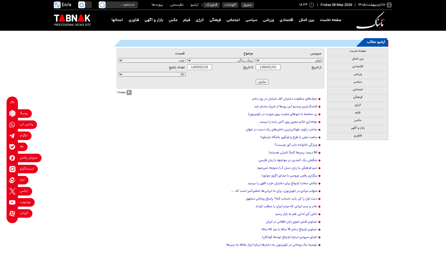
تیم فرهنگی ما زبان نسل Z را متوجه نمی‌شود (287, 168)
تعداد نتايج (177, 67)
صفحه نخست (330, 20)
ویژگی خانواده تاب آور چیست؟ (295, 145)
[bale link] (12, 146)
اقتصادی (286, 20)
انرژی (200, 20)
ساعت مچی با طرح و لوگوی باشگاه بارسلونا (289, 137)
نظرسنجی (176, 5)
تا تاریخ (248, 67)
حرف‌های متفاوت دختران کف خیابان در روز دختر (284, 99)
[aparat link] (12, 213)
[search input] (118, 4)
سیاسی (251, 20)
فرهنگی (215, 20)
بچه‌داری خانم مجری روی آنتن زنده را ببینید (288, 122)
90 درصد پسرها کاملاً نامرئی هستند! (293, 152)
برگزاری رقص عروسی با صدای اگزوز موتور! (289, 175)
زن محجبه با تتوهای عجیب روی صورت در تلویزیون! (282, 114)
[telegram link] (12, 135)
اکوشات (230, 5)
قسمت (180, 53)
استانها (117, 20)
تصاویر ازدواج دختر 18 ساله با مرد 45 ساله (289, 229)
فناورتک (211, 5)
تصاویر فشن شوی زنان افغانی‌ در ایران (291, 222)
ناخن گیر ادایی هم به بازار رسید (296, 214)
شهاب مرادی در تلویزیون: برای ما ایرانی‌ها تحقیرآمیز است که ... (274, 191)
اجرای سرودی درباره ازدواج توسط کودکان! (289, 237)
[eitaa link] (12, 180)
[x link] (12, 191)
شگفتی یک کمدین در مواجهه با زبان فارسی (288, 160)
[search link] (102, 4)
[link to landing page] (371, 20)
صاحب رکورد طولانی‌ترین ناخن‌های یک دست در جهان (281, 129)
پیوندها (157, 5)
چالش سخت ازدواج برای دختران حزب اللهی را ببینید (282, 183)
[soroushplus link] (12, 157)
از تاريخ (316, 67)
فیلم (186, 20)
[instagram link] (12, 168)
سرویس (315, 53)
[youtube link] (12, 202)
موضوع (248, 53)
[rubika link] (12, 113)
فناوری (134, 20)
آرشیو (195, 5)
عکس (173, 20)
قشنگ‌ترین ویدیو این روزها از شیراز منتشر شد (285, 106)
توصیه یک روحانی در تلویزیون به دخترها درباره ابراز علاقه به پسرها (271, 245)
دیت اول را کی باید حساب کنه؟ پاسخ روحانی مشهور (281, 199)
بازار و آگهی (153, 20)
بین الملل (306, 20)
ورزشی (268, 20)
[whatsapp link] (12, 124)
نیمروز (247, 5)
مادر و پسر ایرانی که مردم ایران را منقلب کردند (286, 206)
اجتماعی (233, 20)
